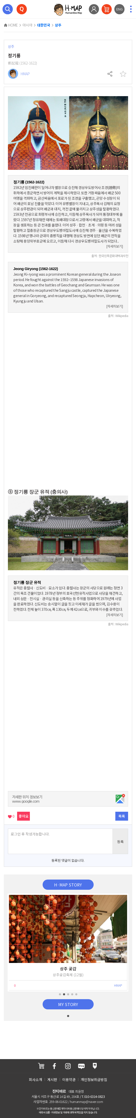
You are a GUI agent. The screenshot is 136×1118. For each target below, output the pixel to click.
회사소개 (35, 1079)
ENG (119, 9)
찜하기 (123, 74)
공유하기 (110, 74)
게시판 (52, 1079)
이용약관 (69, 1079)
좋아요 (24, 816)
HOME (11, 25)
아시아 (27, 25)
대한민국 (43, 25)
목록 (121, 816)
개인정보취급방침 (94, 1079)
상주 (58, 25)
